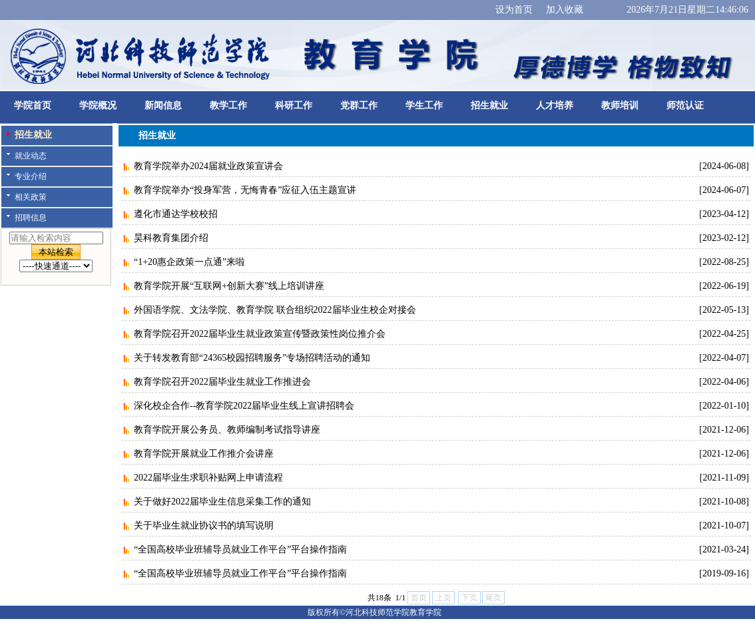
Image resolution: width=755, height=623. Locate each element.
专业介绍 (31, 176)
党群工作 (359, 105)
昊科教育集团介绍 (171, 238)
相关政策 (31, 197)
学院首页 (32, 105)
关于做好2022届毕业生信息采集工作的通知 (222, 502)
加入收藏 (564, 10)
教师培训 (619, 105)
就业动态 (31, 155)
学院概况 (98, 105)
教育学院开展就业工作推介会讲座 (204, 454)
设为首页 (514, 10)
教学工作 (228, 105)
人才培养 (554, 105)
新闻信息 (163, 105)
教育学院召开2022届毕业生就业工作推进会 (222, 382)
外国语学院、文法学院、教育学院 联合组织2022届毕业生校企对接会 (275, 310)
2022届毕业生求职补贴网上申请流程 (208, 478)
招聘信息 (31, 217)
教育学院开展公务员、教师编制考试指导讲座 (227, 430)
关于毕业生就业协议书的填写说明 (204, 525)
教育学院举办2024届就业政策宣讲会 (208, 166)
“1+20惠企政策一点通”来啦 (189, 262)
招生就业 (489, 105)
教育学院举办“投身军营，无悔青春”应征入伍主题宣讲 (245, 190)
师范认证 (685, 105)
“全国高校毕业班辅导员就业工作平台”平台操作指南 (240, 549)
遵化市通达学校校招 (176, 214)
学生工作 (424, 105)
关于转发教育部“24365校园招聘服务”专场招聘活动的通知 (252, 358)
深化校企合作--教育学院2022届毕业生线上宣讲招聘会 (244, 406)
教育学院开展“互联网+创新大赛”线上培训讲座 (229, 286)
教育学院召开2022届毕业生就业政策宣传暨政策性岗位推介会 (259, 334)
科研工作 (293, 105)
